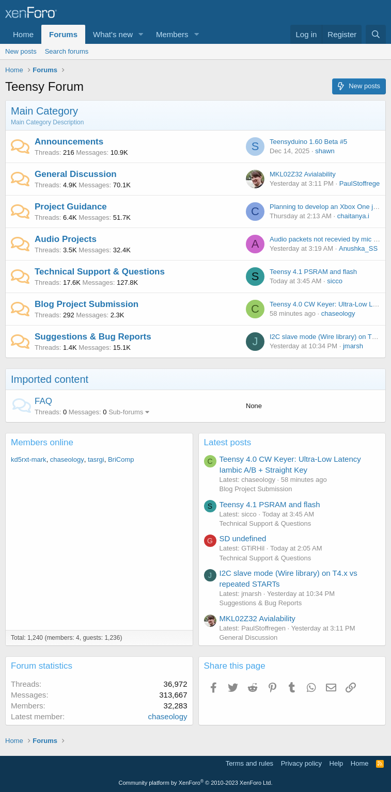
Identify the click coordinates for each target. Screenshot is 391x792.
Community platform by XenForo (196, 783)
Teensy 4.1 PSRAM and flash (313, 272)
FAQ (43, 401)
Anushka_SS (358, 248)
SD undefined (243, 538)
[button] (141, 34)
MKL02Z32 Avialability (303, 174)
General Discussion (76, 174)
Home (23, 34)
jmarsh (353, 346)
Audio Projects (66, 239)
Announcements (69, 142)
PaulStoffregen (361, 183)
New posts (21, 51)
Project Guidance (71, 207)
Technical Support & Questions (100, 272)
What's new (113, 34)
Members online (42, 442)
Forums (63, 34)
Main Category (44, 111)
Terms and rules (249, 763)
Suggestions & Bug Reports (93, 337)
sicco (334, 281)
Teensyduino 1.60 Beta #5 (308, 142)
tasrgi (96, 459)
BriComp (121, 459)
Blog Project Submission (86, 304)
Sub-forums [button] (125, 412)
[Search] (376, 34)
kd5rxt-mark (28, 459)
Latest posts (228, 442)
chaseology (338, 313)
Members (172, 34)
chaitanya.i (353, 216)
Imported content (49, 379)
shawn (325, 151)
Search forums (67, 51)
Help (336, 763)
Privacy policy (301, 763)
